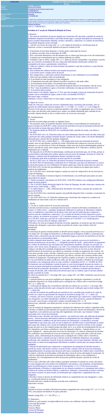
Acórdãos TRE (14, 1)
